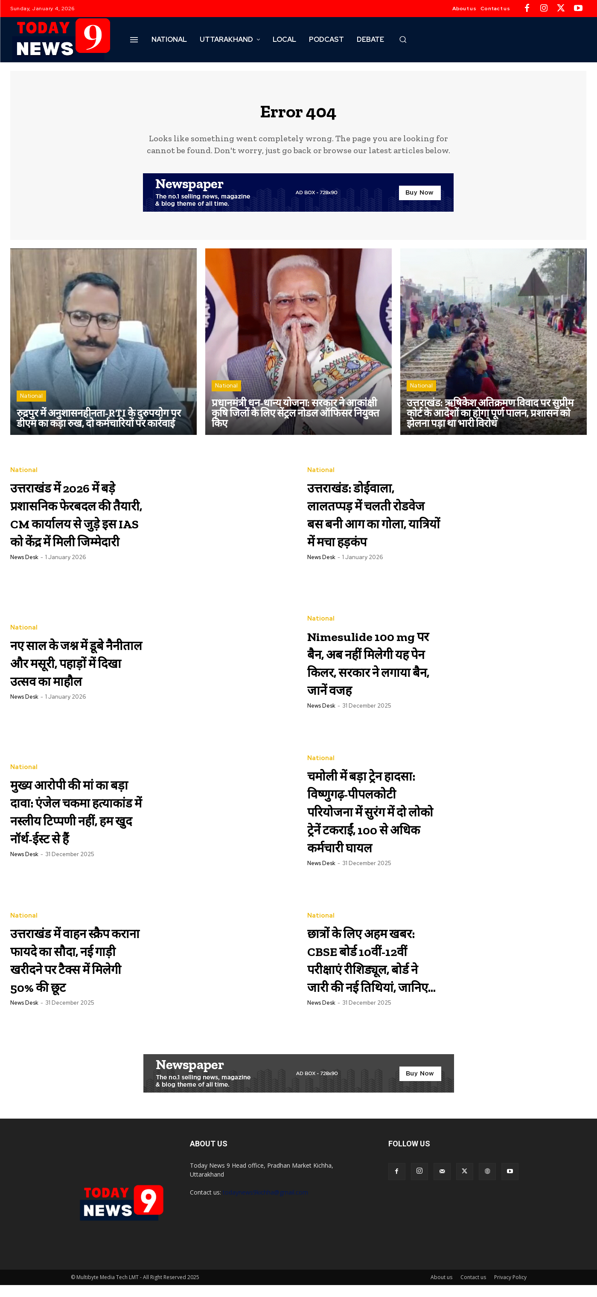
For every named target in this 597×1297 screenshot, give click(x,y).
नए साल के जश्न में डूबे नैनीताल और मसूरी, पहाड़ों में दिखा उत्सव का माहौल (75, 667)
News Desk (24, 581)
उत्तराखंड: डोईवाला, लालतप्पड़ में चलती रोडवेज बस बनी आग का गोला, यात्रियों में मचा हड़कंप (372, 519)
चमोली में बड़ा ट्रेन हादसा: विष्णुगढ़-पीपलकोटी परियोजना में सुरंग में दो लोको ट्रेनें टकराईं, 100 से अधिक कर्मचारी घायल (370, 819)
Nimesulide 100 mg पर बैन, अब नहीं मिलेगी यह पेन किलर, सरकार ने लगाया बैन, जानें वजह (371, 667)
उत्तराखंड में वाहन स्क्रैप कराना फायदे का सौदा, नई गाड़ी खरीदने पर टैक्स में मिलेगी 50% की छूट (72, 970)
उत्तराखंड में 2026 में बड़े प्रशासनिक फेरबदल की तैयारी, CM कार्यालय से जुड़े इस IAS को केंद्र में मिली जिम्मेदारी (74, 519)
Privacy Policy (510, 1289)
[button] (403, 39)
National (31, 401)
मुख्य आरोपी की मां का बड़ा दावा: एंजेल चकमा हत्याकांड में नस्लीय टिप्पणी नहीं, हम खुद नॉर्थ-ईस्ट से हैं (72, 816)
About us (441, 1289)
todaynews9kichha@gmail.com (265, 1204)
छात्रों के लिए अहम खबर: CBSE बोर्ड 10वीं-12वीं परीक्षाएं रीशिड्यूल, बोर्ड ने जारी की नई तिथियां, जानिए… (370, 970)
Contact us (473, 1289)
